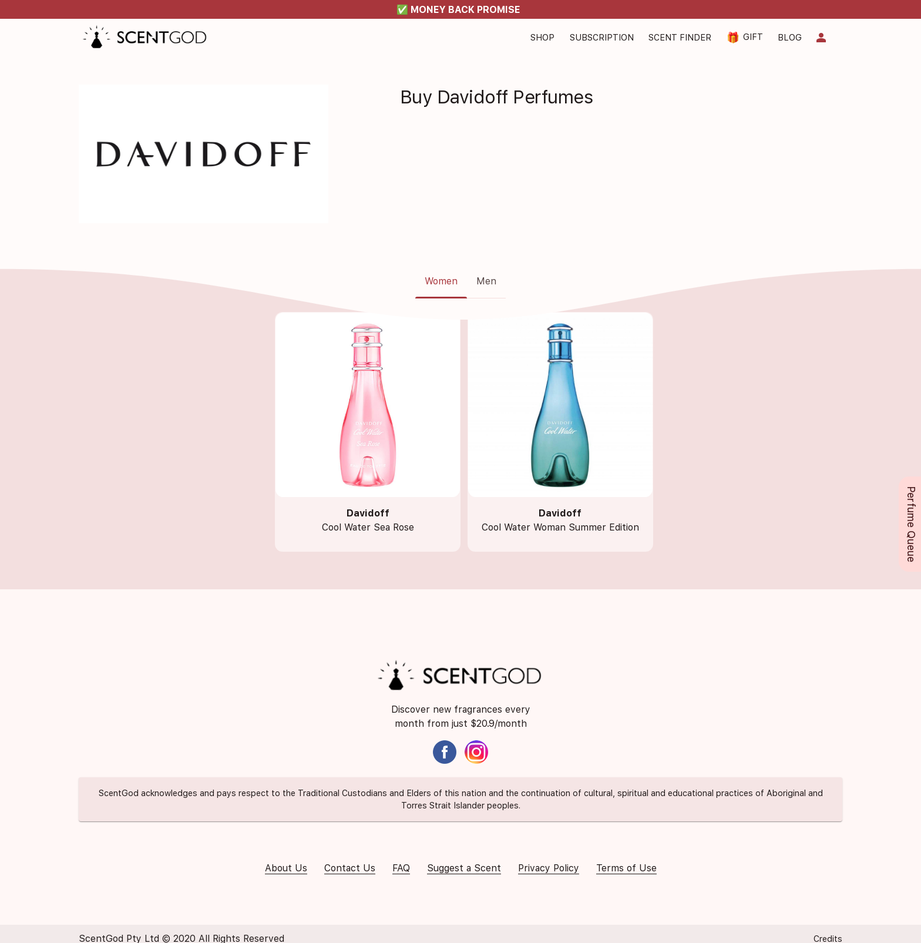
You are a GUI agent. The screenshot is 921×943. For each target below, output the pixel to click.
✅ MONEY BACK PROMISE (458, 9)
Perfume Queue (911, 524)
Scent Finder (679, 37)
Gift (745, 37)
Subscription (602, 37)
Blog (790, 37)
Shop (542, 37)
